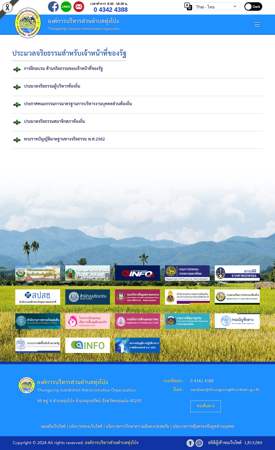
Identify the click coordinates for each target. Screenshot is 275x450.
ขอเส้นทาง (206, 406)
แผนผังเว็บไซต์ (53, 426)
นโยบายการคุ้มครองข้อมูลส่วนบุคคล (203, 426)
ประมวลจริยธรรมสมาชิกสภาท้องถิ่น (54, 121)
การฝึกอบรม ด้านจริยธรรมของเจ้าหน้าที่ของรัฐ (63, 69)
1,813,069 (253, 443)
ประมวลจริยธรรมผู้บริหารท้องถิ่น (52, 86)
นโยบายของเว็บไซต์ (85, 426)
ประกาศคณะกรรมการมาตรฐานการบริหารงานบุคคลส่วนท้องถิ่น (78, 104)
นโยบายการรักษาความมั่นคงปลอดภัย (137, 426)
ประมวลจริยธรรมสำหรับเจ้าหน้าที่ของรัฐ (69, 54)
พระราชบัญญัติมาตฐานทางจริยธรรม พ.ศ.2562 (64, 139)
